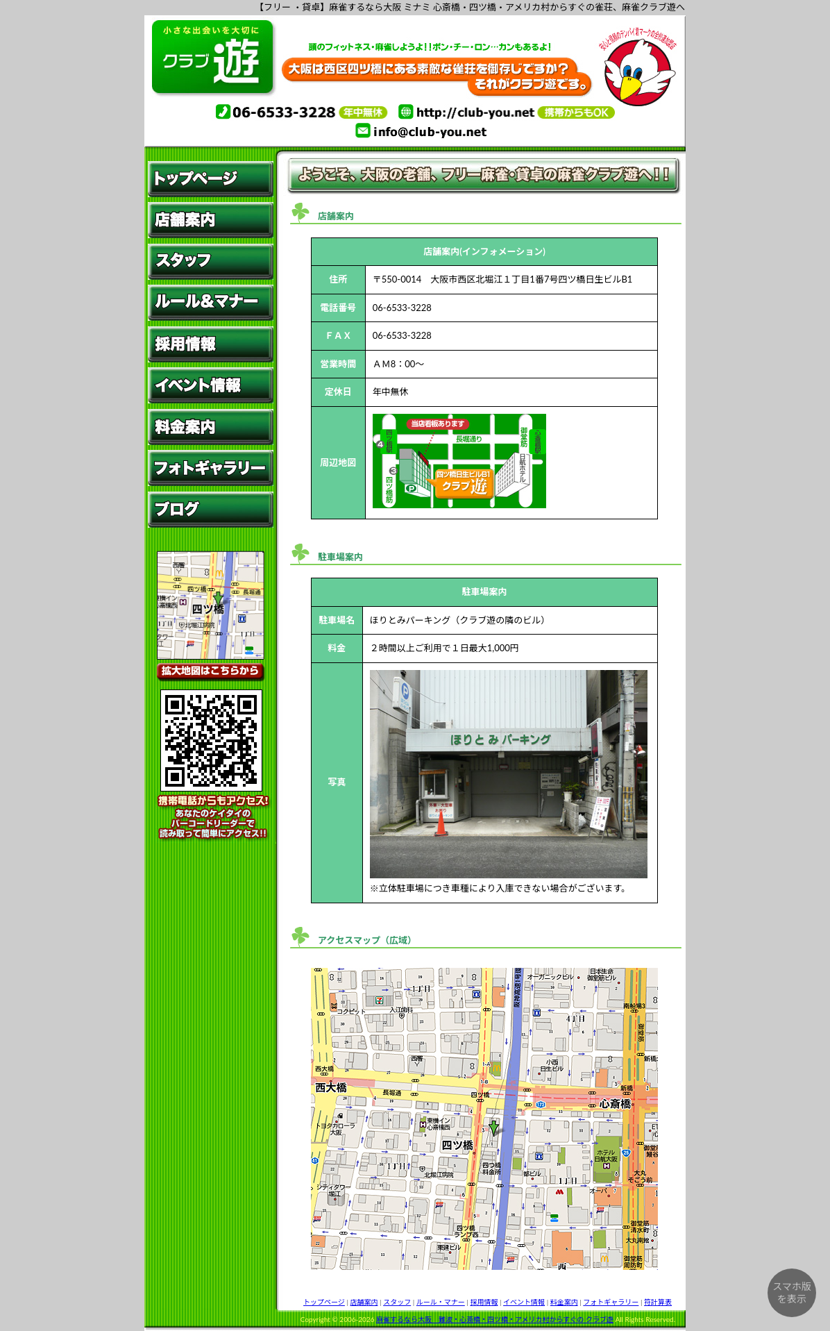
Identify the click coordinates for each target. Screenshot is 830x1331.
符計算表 (658, 1302)
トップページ (324, 1302)
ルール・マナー (440, 1302)
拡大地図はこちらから (210, 618)
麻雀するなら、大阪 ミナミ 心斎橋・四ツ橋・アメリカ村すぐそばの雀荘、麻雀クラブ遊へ (415, 67)
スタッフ (397, 1302)
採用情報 (484, 1302)
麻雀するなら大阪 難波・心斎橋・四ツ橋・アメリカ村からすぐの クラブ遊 (494, 1319)
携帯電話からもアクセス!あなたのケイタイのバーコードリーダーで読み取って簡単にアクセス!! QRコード (210, 767)
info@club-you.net (415, 129)
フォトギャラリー (610, 1302)
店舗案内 (364, 1302)
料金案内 (564, 1302)
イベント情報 (524, 1302)
